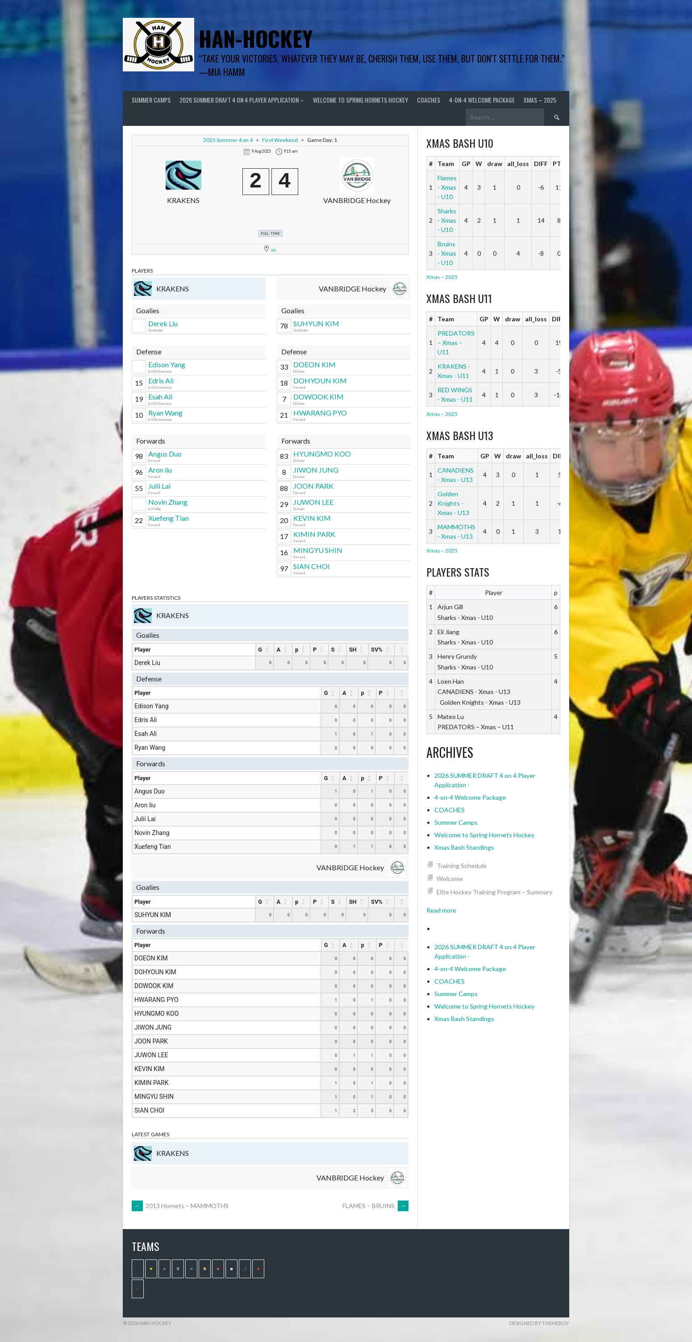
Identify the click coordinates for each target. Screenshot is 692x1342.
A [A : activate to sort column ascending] (279, 649)
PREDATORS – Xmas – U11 (456, 342)
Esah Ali (160, 396)
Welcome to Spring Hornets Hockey (360, 99)
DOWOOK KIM (318, 396)
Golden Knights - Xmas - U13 (453, 503)
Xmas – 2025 (540, 99)
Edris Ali (161, 380)
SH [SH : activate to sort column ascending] (353, 649)
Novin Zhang (168, 502)
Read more (441, 910)
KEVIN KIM (312, 518)
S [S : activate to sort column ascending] (333, 649)
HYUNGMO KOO (322, 453)
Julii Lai (159, 486)
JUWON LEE (313, 502)
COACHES (428, 99)
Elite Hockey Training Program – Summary (494, 892)
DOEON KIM (314, 364)
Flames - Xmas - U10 (447, 187)
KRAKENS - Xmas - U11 (454, 370)
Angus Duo (165, 453)
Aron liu (160, 469)
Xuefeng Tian (168, 518)
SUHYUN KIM (316, 323)
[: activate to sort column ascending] (402, 649)
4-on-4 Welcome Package (482, 99)
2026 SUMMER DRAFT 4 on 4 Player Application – (241, 99)
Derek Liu (163, 323)
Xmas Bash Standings (464, 847)
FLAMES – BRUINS (375, 1205)
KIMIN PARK (314, 534)
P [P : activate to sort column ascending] (315, 649)
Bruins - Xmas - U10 (447, 253)
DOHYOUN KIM (320, 380)
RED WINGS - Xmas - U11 (455, 394)
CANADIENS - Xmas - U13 (456, 474)
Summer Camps (151, 99)
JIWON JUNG (315, 469)
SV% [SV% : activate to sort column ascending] (377, 649)
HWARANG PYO (320, 412)
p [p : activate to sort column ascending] (296, 649)
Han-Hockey (256, 38)
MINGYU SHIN (317, 550)
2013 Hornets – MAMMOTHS (180, 1205)
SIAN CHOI (311, 566)
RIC (274, 251)
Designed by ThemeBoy (539, 1323)
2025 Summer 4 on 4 (228, 140)
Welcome (450, 878)
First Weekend (280, 140)
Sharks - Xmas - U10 (447, 220)
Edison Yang (166, 364)
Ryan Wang (165, 412)
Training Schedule (462, 865)
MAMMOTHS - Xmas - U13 (456, 531)
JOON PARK (313, 486)
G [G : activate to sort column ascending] (260, 649)
